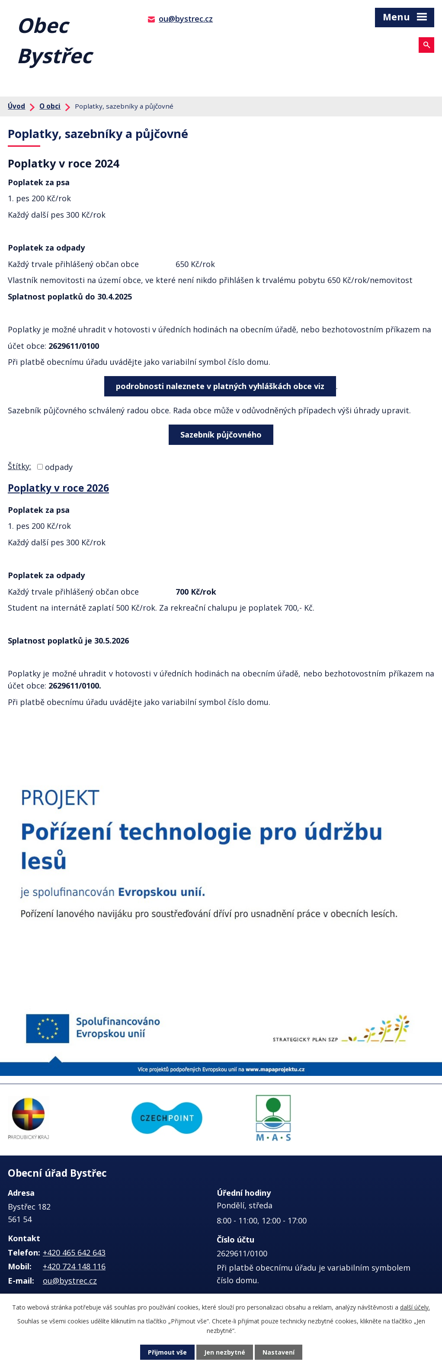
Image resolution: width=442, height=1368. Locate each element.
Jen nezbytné (224, 1352)
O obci (50, 106)
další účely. (415, 1307)
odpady (59, 466)
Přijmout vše (167, 1352)
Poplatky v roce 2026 (58, 488)
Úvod (16, 106)
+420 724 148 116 (74, 1266)
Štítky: (19, 466)
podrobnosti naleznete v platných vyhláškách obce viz (220, 386)
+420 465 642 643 (74, 1252)
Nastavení (279, 1352)
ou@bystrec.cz (186, 18)
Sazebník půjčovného (221, 434)
